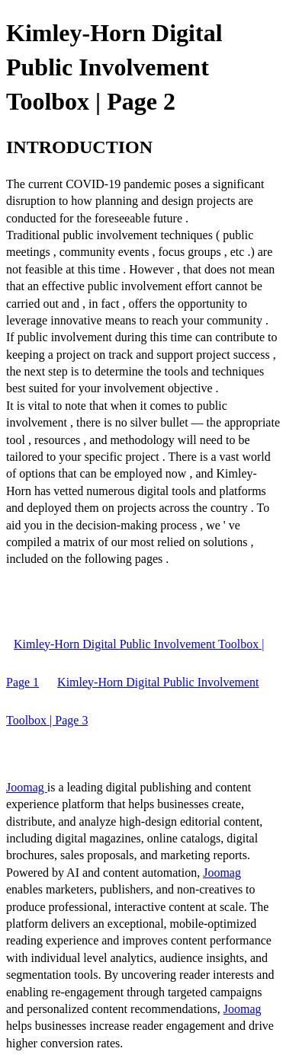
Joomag (26, 787)
